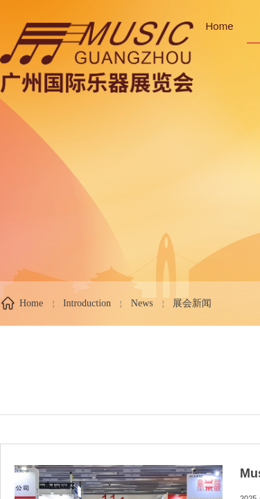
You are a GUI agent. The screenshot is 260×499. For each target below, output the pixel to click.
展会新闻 (192, 303)
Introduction (87, 303)
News (142, 303)
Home (220, 26)
